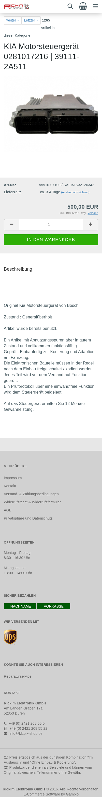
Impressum (13, 478)
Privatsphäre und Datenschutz (28, 518)
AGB (7, 510)
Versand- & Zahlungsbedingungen (31, 494)
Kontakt (10, 486)
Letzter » (31, 20)
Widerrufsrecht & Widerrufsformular (32, 502)
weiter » (12, 20)
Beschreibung (18, 269)
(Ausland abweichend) (75, 192)
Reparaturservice (18, 676)
